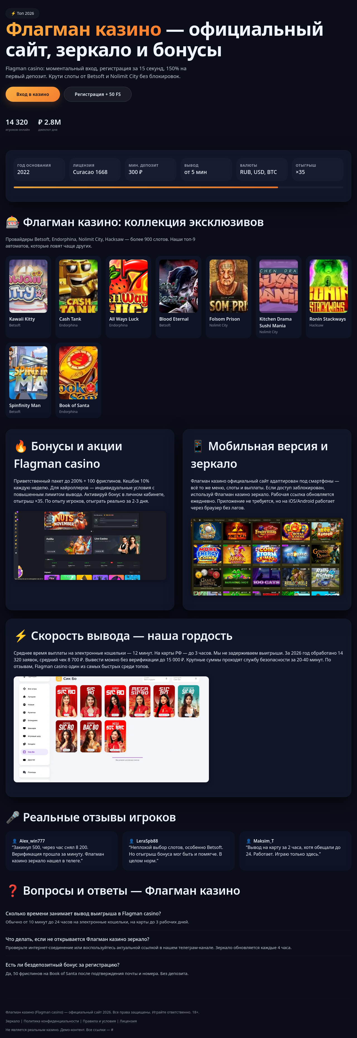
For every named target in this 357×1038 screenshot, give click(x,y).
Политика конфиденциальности (51, 1021)
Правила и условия (99, 1021)
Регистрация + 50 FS (98, 94)
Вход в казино (32, 94)
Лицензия (128, 1021)
